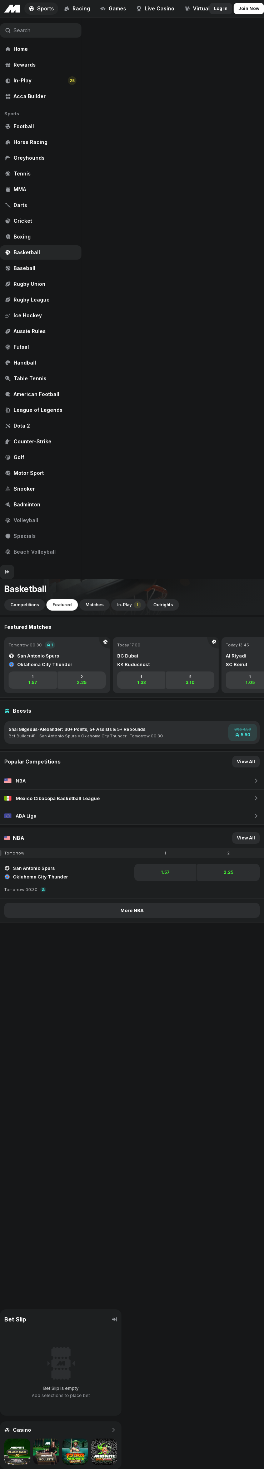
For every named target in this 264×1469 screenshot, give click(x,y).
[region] (40, 291)
